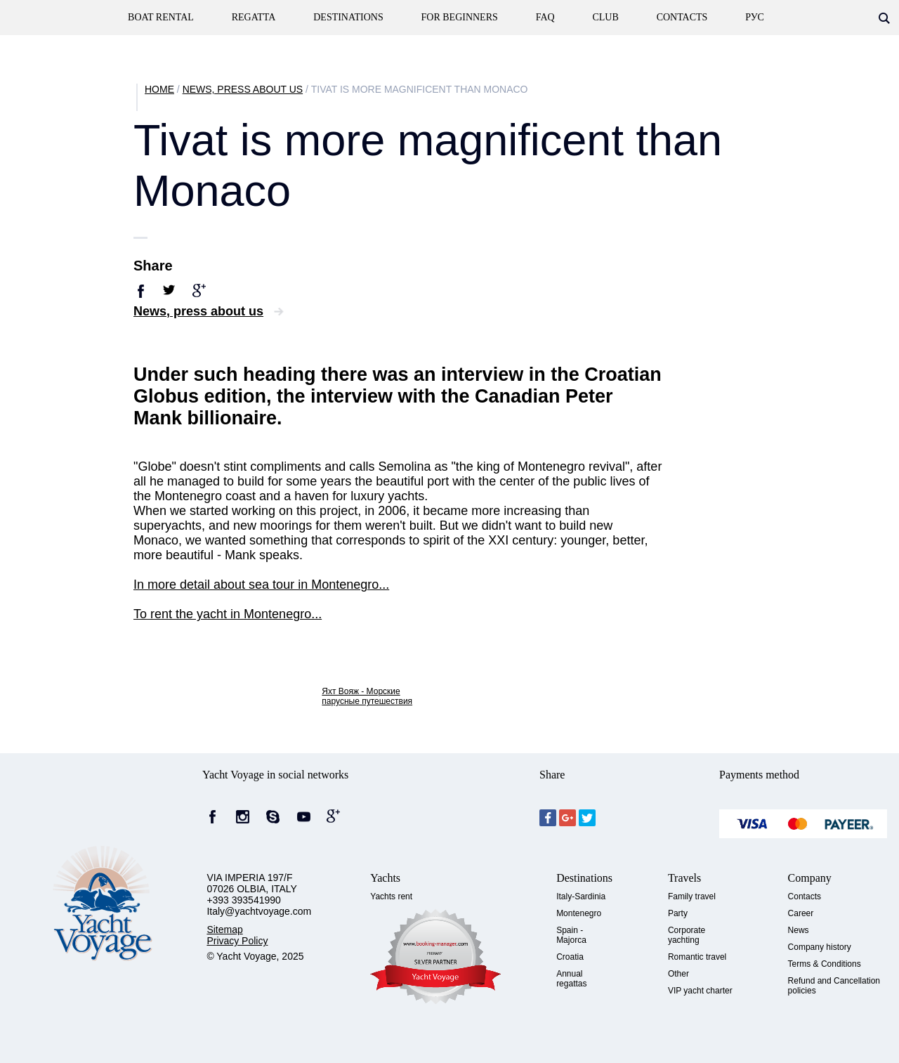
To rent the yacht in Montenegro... (227, 614)
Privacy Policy (237, 940)
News (798, 930)
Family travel (692, 896)
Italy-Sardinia (580, 896)
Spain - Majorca (571, 935)
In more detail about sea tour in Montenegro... (261, 585)
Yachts (385, 878)
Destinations (348, 17)
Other (678, 974)
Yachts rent (391, 896)
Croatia (570, 957)
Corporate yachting (686, 935)
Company (810, 878)
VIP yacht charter (700, 991)
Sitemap (224, 929)
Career (801, 913)
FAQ (545, 17)
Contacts (804, 896)
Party (678, 913)
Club (605, 17)
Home (159, 89)
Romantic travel (697, 957)
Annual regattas (571, 979)
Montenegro (578, 913)
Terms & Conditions (824, 964)
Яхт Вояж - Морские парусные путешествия (367, 696)
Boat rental (161, 17)
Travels (684, 878)
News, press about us (243, 89)
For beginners (459, 17)
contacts (682, 17)
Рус (754, 17)
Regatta (254, 17)
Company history (819, 947)
